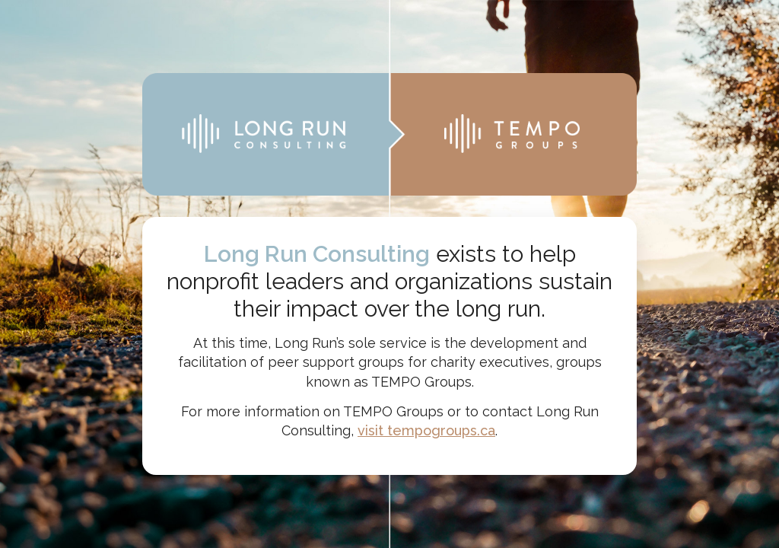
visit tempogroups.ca (426, 430)
